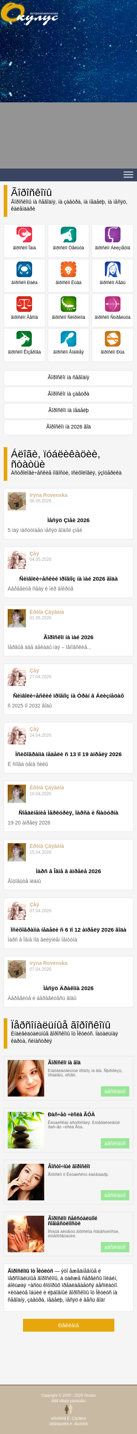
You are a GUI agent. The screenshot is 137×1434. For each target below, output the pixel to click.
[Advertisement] (68, 100)
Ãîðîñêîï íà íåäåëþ (68, 410)
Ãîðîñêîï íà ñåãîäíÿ (69, 377)
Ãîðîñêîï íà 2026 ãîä (68, 427)
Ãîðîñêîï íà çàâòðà (69, 394)
